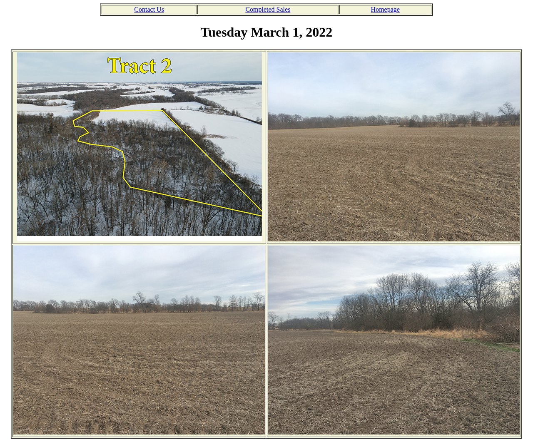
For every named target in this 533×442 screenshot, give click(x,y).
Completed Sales (267, 9)
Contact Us (149, 9)
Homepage (385, 9)
